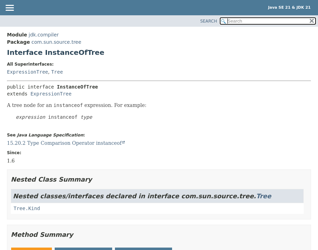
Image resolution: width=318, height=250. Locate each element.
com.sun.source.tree (56, 42)
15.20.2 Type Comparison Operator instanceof (64, 143)
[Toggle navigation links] (9, 8)
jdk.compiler (44, 35)
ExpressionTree (27, 72)
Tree (57, 72)
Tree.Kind (27, 208)
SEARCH (208, 21)
